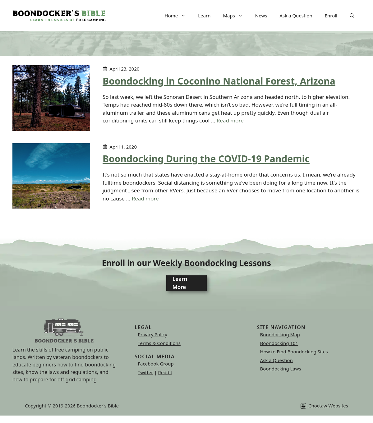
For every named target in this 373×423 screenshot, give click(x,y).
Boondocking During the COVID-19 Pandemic (206, 158)
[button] (352, 15)
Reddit (165, 372)
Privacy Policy (152, 334)
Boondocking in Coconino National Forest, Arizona (219, 81)
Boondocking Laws (280, 369)
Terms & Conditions (159, 343)
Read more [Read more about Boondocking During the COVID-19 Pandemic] (145, 198)
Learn (204, 15)
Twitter (145, 372)
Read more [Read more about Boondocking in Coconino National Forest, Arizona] (230, 120)
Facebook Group (156, 364)
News (261, 15)
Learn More (180, 283)
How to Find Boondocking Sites (294, 351)
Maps (236, 15)
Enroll (331, 15)
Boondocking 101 (279, 343)
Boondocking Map (280, 334)
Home (178, 15)
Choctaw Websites (328, 405)
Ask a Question (295, 15)
